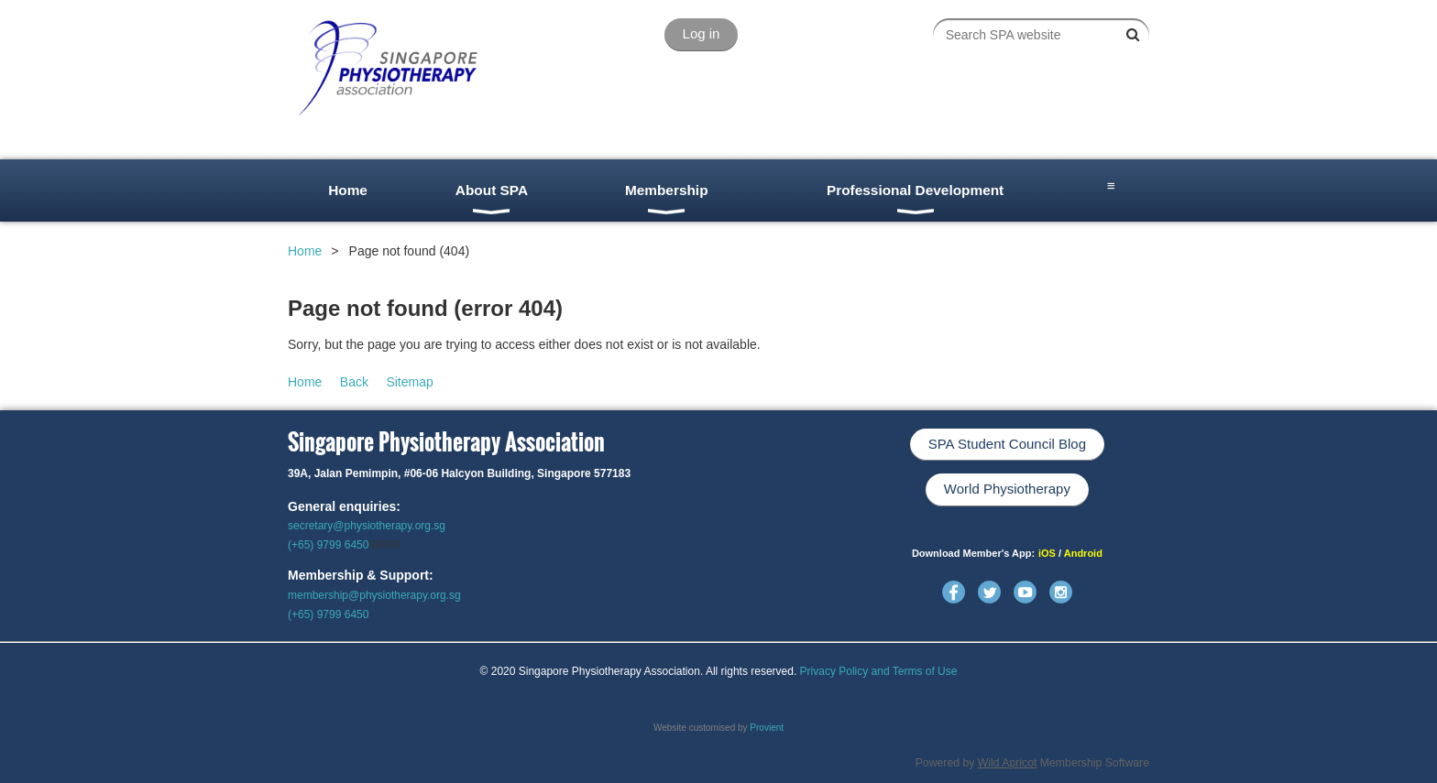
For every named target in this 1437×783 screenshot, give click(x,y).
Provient (767, 728)
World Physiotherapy (1007, 488)
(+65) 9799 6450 (328, 544)
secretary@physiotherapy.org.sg (366, 525)
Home (305, 251)
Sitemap (409, 382)
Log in (701, 33)
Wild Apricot (1007, 762)
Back (354, 382)
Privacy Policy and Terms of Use (879, 671)
